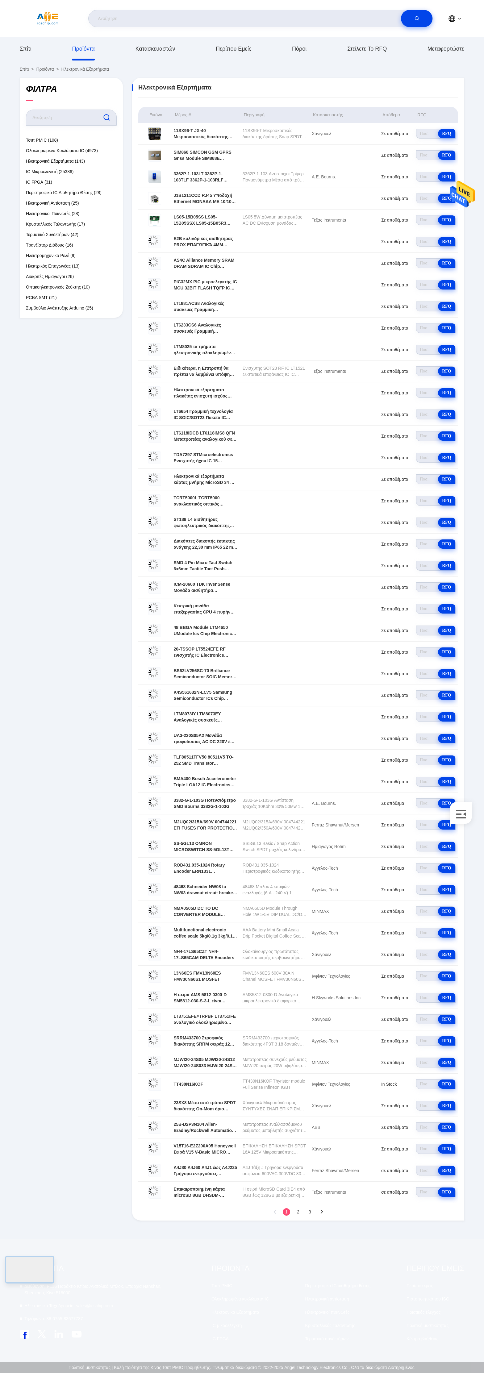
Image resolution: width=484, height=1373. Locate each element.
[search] (416, 18)
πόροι (299, 49)
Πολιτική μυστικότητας (428, 1325)
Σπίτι (25, 49)
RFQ (446, 133)
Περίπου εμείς (233, 49)
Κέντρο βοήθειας (422, 1338)
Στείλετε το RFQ (367, 49)
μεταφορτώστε (446, 49)
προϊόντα (83, 49)
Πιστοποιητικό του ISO (428, 1298)
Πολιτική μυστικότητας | (91, 1367)
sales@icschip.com (68, 1305)
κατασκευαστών (155, 49)
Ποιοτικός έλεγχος (423, 1312)
